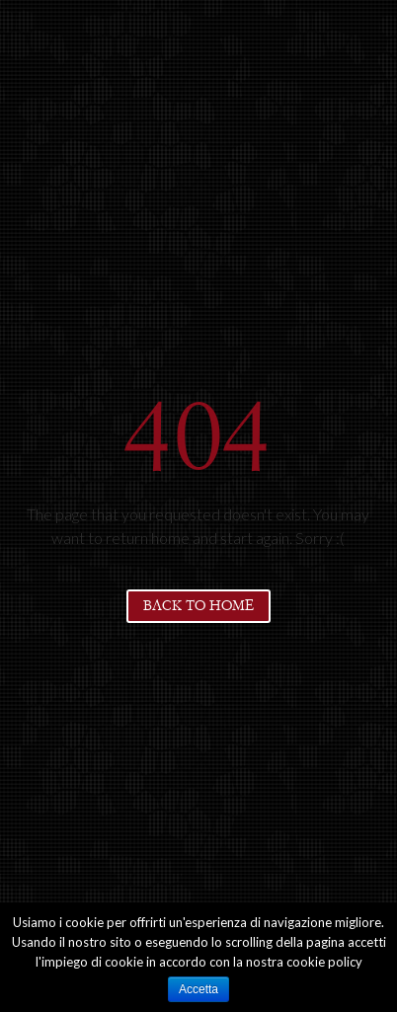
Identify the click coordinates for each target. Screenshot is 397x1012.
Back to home (198, 606)
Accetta (198, 989)
